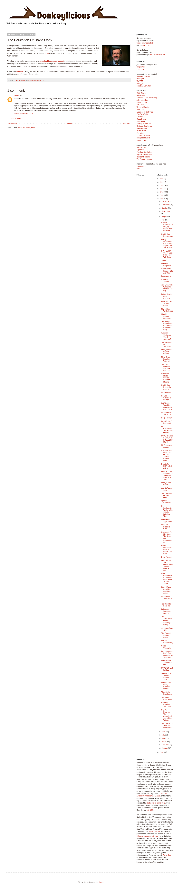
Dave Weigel (141, 147)
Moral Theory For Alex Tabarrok (166, 359)
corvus (16, 95)
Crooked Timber (143, 140)
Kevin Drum (141, 117)
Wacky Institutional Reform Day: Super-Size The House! (167, 244)
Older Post (126, 124)
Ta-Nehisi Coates (143, 107)
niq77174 (145, 45)
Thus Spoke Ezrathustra (166, 693)
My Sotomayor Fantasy (166, 446)
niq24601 (149, 810)
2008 (162, 752)
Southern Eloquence (166, 265)
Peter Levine (141, 131)
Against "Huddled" (166, 502)
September (166, 211)
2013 (162, 185)
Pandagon (140, 79)
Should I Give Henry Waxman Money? (166, 686)
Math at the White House (167, 310)
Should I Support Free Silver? (166, 316)
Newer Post (12, 124)
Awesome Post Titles (166, 629)
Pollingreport (141, 166)
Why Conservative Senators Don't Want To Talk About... (166, 579)
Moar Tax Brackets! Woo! (165, 527)
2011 (162, 192)
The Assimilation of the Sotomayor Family (166, 621)
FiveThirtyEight (142, 114)
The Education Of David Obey (166, 495)
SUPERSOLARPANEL (167, 669)
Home (69, 124)
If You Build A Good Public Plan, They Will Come (166, 254)
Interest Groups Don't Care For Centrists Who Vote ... (167, 654)
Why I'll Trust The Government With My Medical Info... (167, 565)
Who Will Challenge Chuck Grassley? (166, 336)
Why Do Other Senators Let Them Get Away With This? (167, 475)
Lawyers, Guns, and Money (147, 98)
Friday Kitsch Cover (166, 484)
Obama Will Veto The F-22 (166, 598)
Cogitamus (141, 67)
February (165, 745)
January (165, 748)
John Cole (140, 110)
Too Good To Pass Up (166, 605)
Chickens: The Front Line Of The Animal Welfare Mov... (166, 456)
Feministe (140, 133)
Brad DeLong (142, 93)
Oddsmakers (166, 393)
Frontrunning (166, 276)
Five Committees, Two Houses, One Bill (167, 429)
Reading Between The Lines (166, 705)
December (166, 201)
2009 (162, 199)
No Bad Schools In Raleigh (166, 398)
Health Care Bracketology (167, 235)
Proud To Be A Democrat (166, 422)
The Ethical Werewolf (157, 55)
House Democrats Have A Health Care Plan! (166, 550)
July (163, 220)
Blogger (101, 882)
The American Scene (144, 159)
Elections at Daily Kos (145, 112)
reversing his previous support (51, 61)
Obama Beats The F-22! (166, 413)
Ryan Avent (141, 121)
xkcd (138, 169)
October (165, 208)
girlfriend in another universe (147, 836)
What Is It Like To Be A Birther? (166, 304)
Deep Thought (166, 418)
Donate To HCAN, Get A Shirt (166, 466)
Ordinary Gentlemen (144, 126)
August (164, 217)
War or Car (167, 855)
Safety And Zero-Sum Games (166, 611)
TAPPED (140, 81)
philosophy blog (154, 831)
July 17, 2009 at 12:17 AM (23, 114)
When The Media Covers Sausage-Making (165, 378)
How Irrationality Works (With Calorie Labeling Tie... (166, 511)
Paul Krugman (142, 102)
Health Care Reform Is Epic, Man (166, 387)
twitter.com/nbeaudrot (145, 43)
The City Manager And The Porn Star (165, 368)
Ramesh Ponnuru (143, 157)
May (163, 735)
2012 (162, 189)
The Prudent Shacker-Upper (165, 635)
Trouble (164, 260)
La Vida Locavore (143, 135)
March (164, 742)
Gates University (166, 647)
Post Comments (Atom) (26, 127)
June (164, 732)
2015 (162, 179)
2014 (162, 182)
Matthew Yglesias (143, 76)
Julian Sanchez (142, 100)
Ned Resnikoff (142, 128)
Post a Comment (17, 119)
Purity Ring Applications (166, 521)
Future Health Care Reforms (166, 296)
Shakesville (141, 95)
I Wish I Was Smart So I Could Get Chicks (166, 590)
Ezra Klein (140, 69)
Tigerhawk (140, 150)
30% (47, 53)
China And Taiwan (165, 281)
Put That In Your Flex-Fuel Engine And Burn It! (166, 406)
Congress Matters (143, 138)
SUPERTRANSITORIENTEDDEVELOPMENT (167, 439)
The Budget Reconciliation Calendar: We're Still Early (167, 326)
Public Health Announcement (166, 663)
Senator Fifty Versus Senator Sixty (166, 676)
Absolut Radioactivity (167, 642)
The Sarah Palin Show (166, 698)
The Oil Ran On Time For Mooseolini (167, 726)
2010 (162, 195)
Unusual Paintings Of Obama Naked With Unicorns (166, 227)
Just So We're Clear (166, 489)
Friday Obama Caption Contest (166, 352)
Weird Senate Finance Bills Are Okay (167, 271)
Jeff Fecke (140, 105)
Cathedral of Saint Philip (156, 803)
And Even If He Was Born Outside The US (167, 288)
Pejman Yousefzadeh (144, 154)
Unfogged (140, 84)
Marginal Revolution (144, 152)
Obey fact (20, 71)
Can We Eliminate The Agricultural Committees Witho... (166, 715)
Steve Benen (141, 119)
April (163, 738)
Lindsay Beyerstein (144, 124)
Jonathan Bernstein (144, 86)
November (166, 205)
